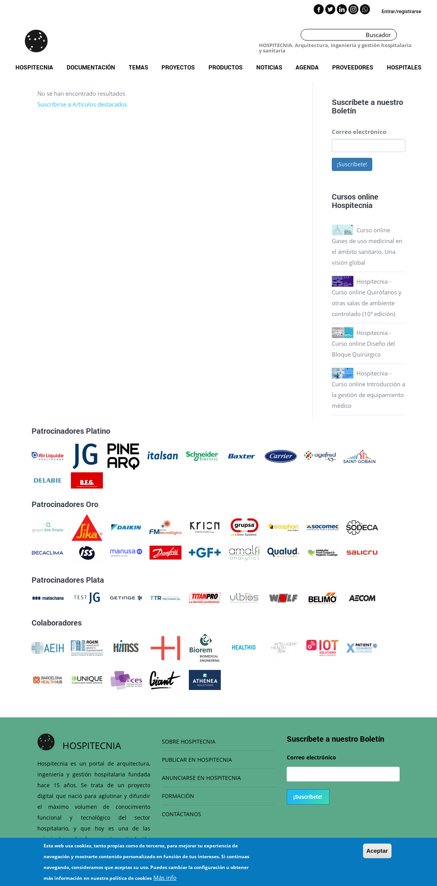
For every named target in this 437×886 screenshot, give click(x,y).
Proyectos (178, 67)
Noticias (269, 67)
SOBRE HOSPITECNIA (188, 741)
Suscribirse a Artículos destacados (82, 104)
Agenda (307, 67)
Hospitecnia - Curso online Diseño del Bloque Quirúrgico (363, 343)
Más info (164, 877)
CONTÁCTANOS (181, 814)
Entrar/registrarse (401, 11)
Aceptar (377, 850)
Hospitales (404, 67)
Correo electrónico (359, 131)
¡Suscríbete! (352, 164)
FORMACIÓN (178, 796)
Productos (225, 67)
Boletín (344, 110)
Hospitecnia (34, 67)
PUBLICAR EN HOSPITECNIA (197, 759)
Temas (138, 67)
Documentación (91, 67)
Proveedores (352, 67)
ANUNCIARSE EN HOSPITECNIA (201, 777)
